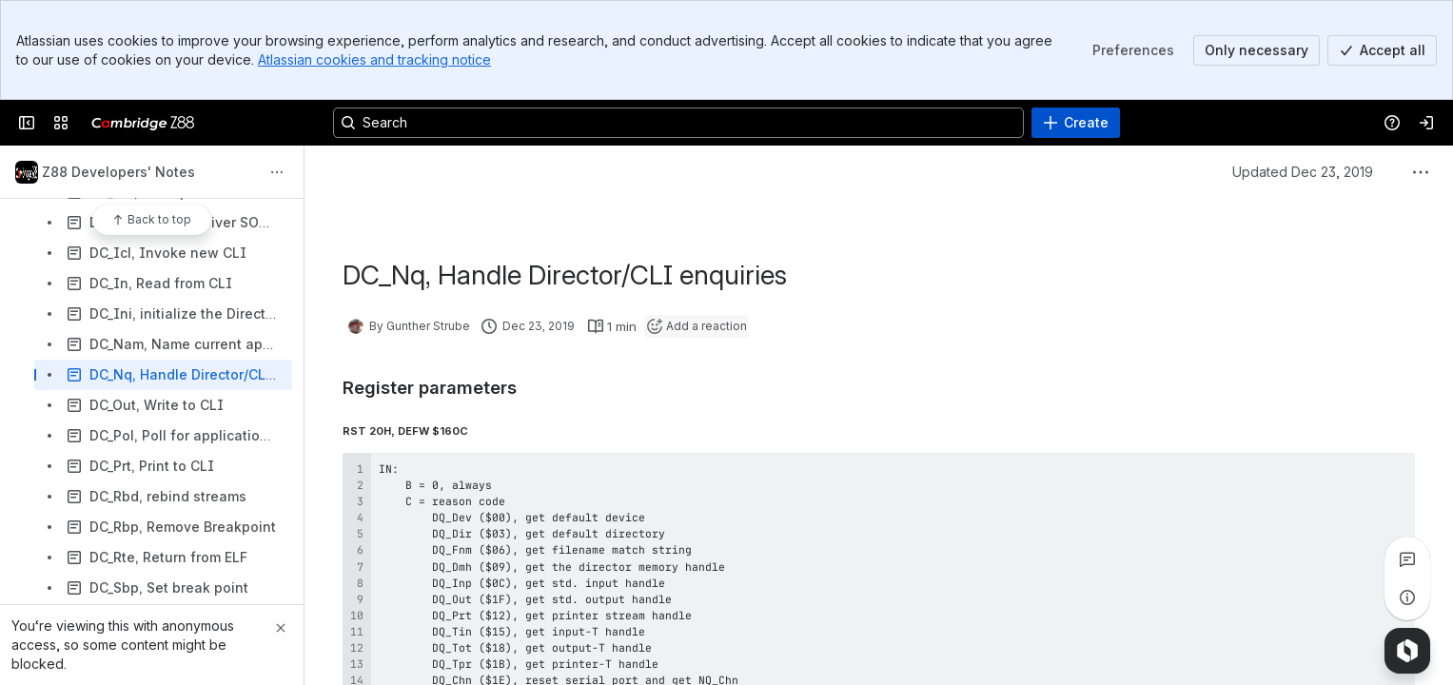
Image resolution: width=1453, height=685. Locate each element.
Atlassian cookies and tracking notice (374, 59)
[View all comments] (1407, 559)
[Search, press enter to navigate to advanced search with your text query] (678, 123)
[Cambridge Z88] (143, 123)
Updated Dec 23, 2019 (1302, 172)
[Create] (1075, 123)
